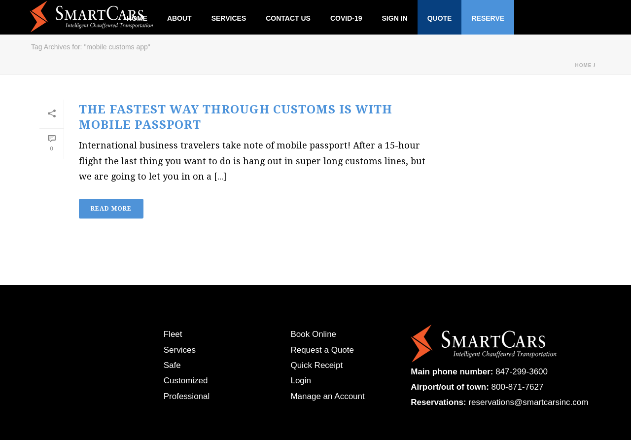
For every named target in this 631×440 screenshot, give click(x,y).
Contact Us (288, 18)
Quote (439, 18)
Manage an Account (327, 396)
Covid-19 (346, 18)
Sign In (395, 18)
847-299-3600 (521, 371)
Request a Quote (322, 350)
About (179, 18)
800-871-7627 (517, 387)
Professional (187, 396)
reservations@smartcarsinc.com (528, 402)
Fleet (173, 334)
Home (583, 65)
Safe (172, 365)
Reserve (487, 18)
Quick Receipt (316, 365)
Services (228, 18)
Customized (186, 380)
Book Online (313, 334)
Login (300, 380)
